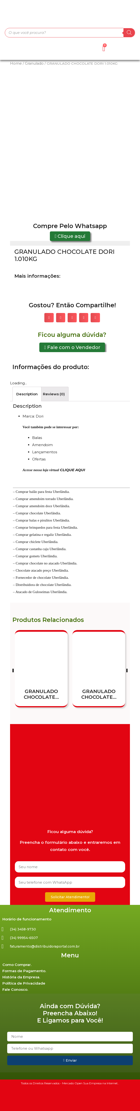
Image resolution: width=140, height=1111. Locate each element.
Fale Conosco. (15, 989)
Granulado (34, 63)
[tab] (26, 394)
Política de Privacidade (23, 983)
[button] (70, 236)
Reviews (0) (54, 394)
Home (16, 63)
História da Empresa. (21, 977)
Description (27, 394)
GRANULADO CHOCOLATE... (41, 694)
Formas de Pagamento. (24, 971)
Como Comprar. (16, 964)
